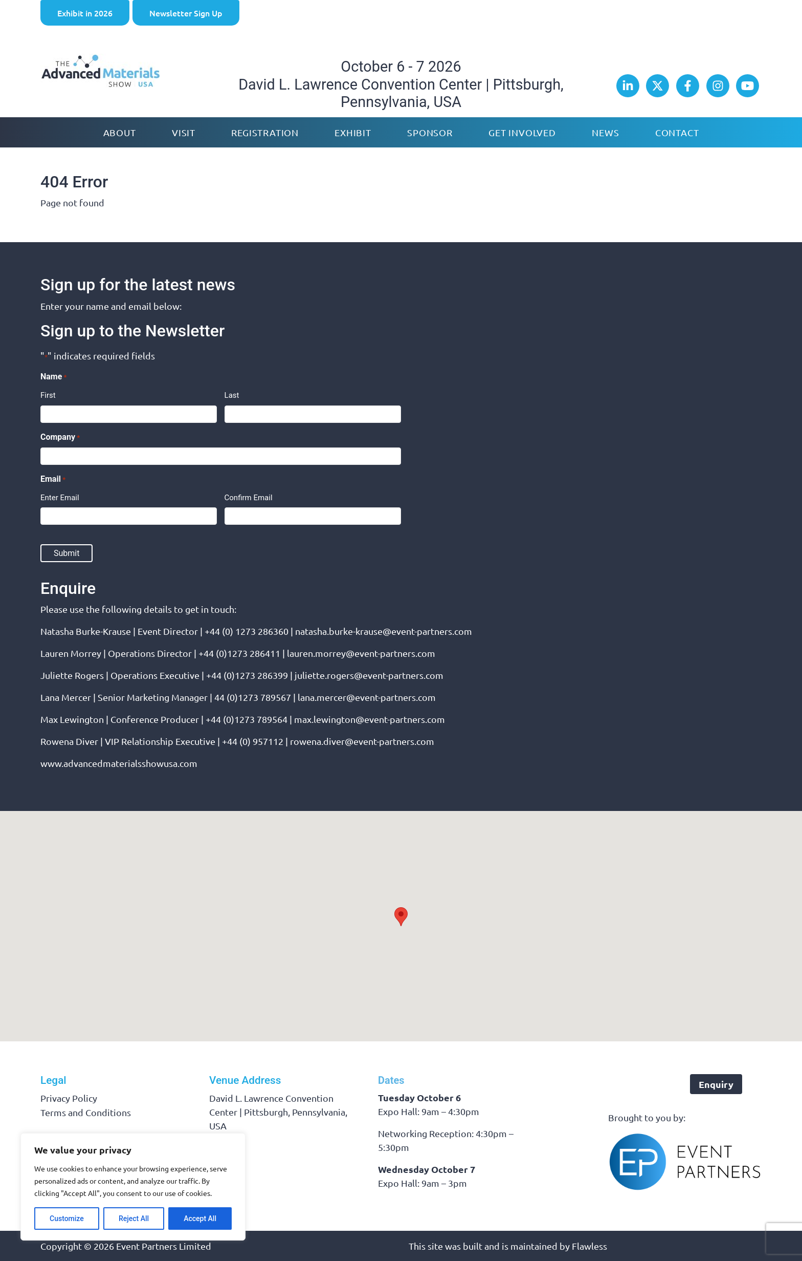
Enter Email (59, 497)
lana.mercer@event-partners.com (367, 697)
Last (232, 395)
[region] (133, 1187)
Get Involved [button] (522, 132)
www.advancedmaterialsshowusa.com (118, 763)
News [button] (605, 132)
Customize (67, 1218)
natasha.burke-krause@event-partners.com (383, 631)
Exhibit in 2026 (85, 12)
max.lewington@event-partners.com (369, 719)
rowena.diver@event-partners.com (362, 741)
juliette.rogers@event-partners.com (369, 675)
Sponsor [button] (430, 132)
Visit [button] (183, 132)
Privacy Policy (68, 1098)
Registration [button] (265, 132)
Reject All (134, 1218)
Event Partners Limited (163, 1246)
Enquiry (716, 1084)
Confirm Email (249, 497)
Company (60, 437)
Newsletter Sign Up (185, 12)
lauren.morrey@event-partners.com (361, 653)
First (48, 395)
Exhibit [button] (353, 132)
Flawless (589, 1246)
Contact (677, 132)
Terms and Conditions (85, 1112)
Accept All (200, 1218)
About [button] (119, 132)
